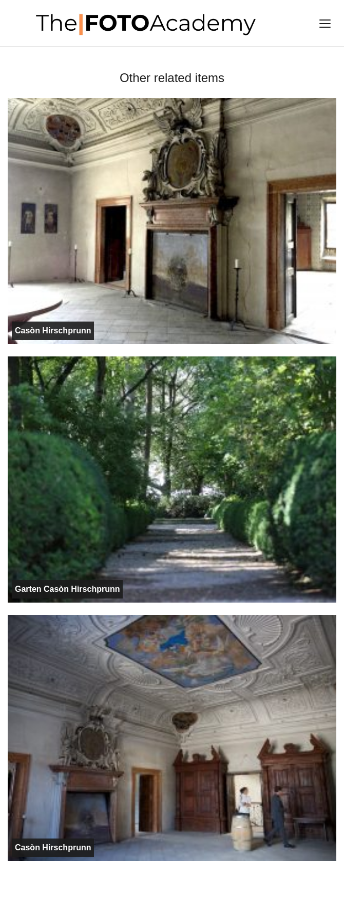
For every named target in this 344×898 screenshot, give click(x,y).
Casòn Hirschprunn (53, 330)
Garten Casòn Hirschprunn (67, 589)
